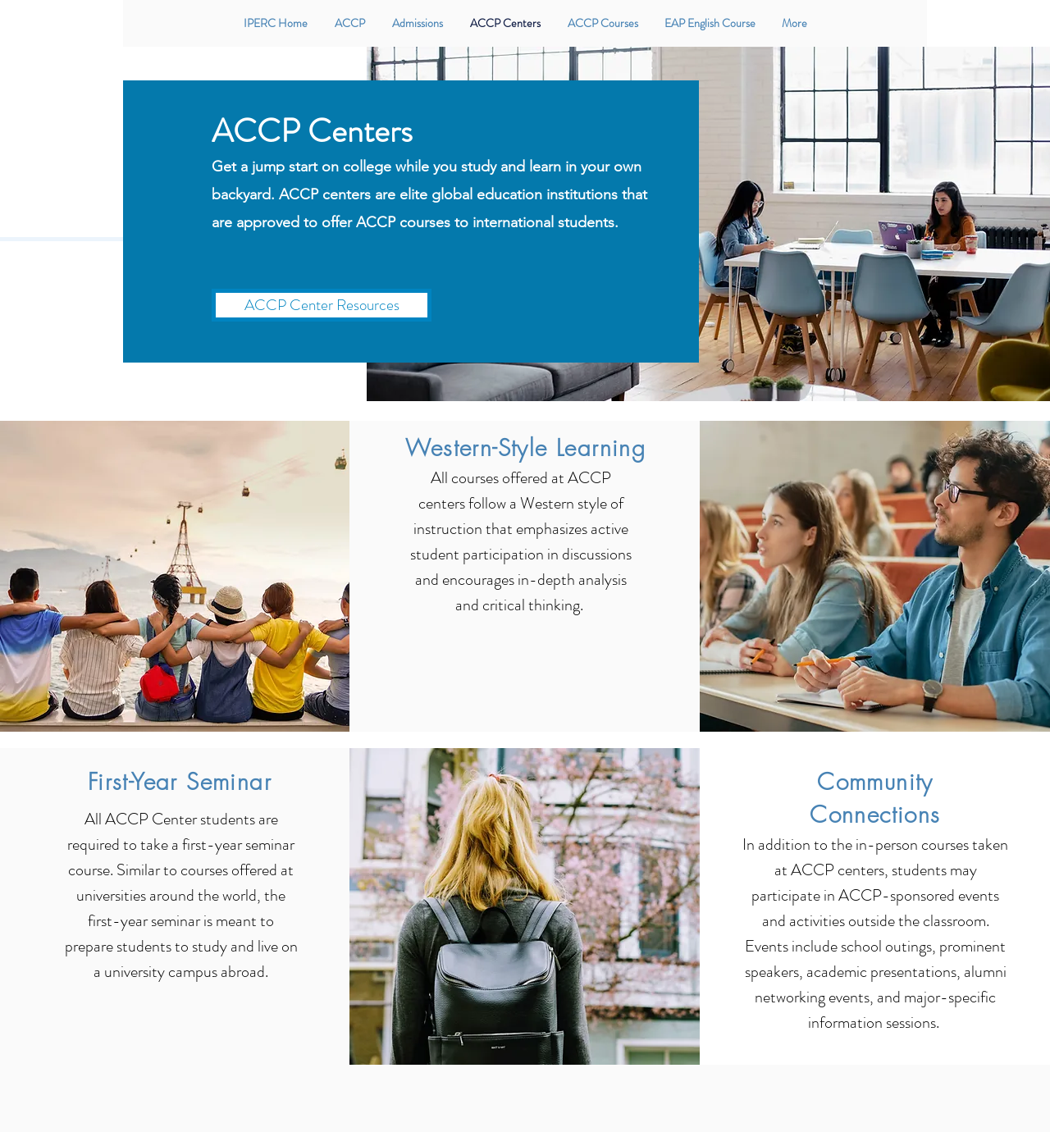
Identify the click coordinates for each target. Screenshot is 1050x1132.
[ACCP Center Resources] (321, 305)
